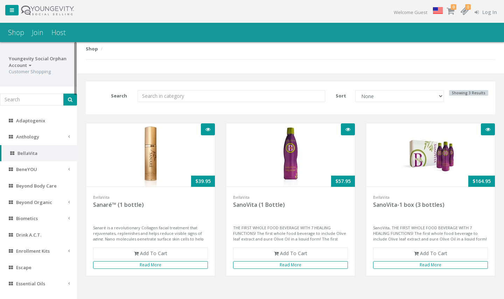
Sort (341, 96)
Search (119, 96)
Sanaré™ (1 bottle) (118, 205)
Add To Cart (150, 253)
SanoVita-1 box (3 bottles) (408, 205)
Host (58, 32)
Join (37, 32)
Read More (150, 265)
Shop (16, 32)
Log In (486, 12)
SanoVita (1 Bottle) (259, 205)
